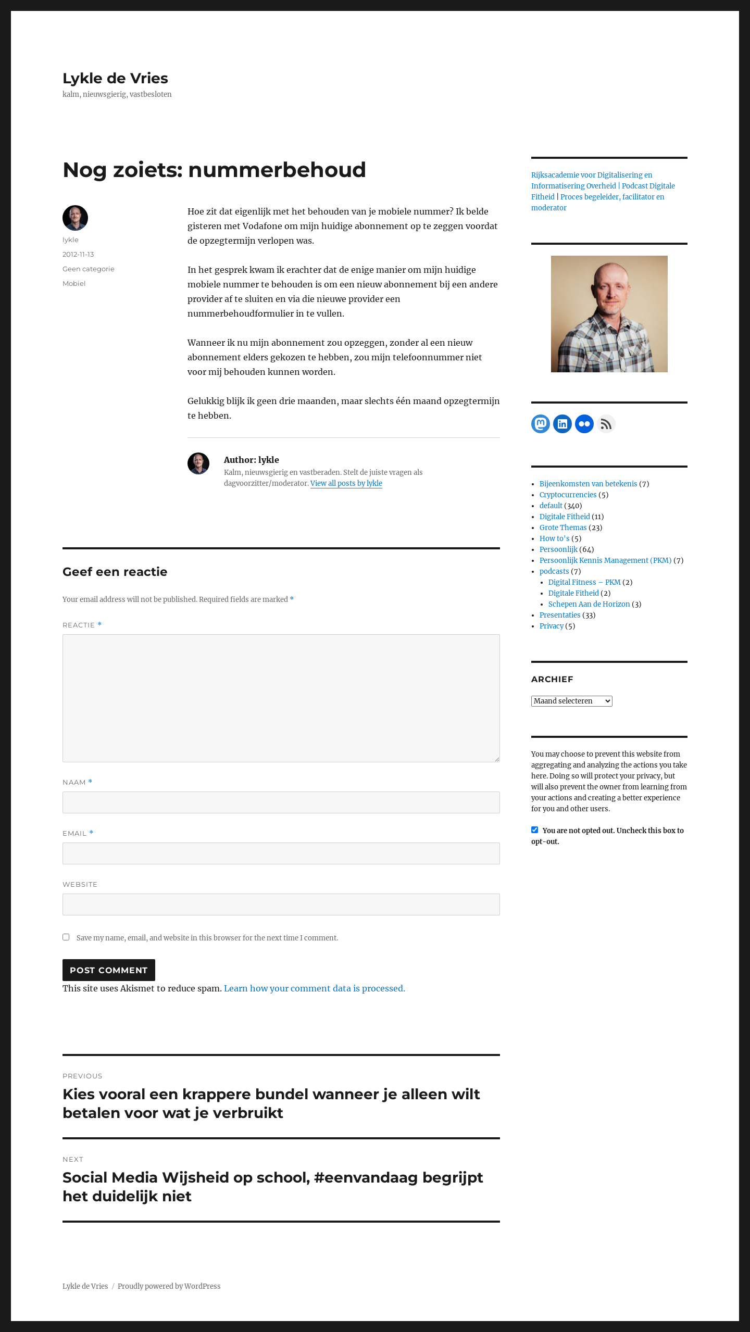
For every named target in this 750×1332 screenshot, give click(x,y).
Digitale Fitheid (565, 516)
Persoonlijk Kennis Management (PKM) (606, 560)
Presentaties (560, 615)
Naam (78, 782)
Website (80, 884)
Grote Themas (563, 527)
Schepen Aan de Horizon (589, 604)
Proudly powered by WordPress (169, 1286)
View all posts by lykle (346, 483)
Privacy (552, 626)
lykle (71, 239)
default (551, 505)
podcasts (554, 571)
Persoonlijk (559, 549)
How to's (555, 538)
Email (78, 833)
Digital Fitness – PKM (584, 582)
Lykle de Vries (115, 78)
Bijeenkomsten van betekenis (589, 484)
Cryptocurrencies (568, 495)
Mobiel (74, 283)
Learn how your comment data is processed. (314, 988)
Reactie (82, 625)
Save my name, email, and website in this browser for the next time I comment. (207, 938)
